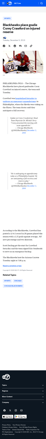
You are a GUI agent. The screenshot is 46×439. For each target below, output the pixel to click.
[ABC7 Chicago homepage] (9, 3)
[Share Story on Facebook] (4, 46)
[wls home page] (6, 377)
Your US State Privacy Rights (28, 427)
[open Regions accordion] (23, 391)
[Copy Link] (31, 46)
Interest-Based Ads (18, 429)
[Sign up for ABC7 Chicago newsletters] (21, 410)
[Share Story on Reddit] (15, 46)
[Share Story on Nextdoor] (20, 46)
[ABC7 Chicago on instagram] (15, 410)
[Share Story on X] (9, 46)
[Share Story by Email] (26, 46)
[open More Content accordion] (23, 397)
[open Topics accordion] (23, 385)
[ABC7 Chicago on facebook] (4, 410)
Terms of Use (6, 429)
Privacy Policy (6, 425)
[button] (3, 3)
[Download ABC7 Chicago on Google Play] (20, 416)
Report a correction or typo (12, 266)
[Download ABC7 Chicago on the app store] (7, 416)
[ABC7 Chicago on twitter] (10, 410)
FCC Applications (7, 432)
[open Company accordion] (23, 403)
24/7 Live (17, 3)
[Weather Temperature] (34, 3)
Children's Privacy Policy (9, 427)
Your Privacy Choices (19, 425)
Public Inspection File (32, 429)
